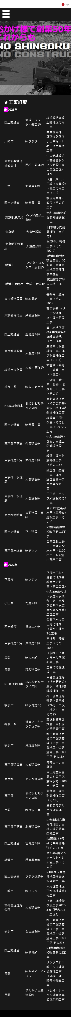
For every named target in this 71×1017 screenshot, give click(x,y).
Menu (6, 14)
